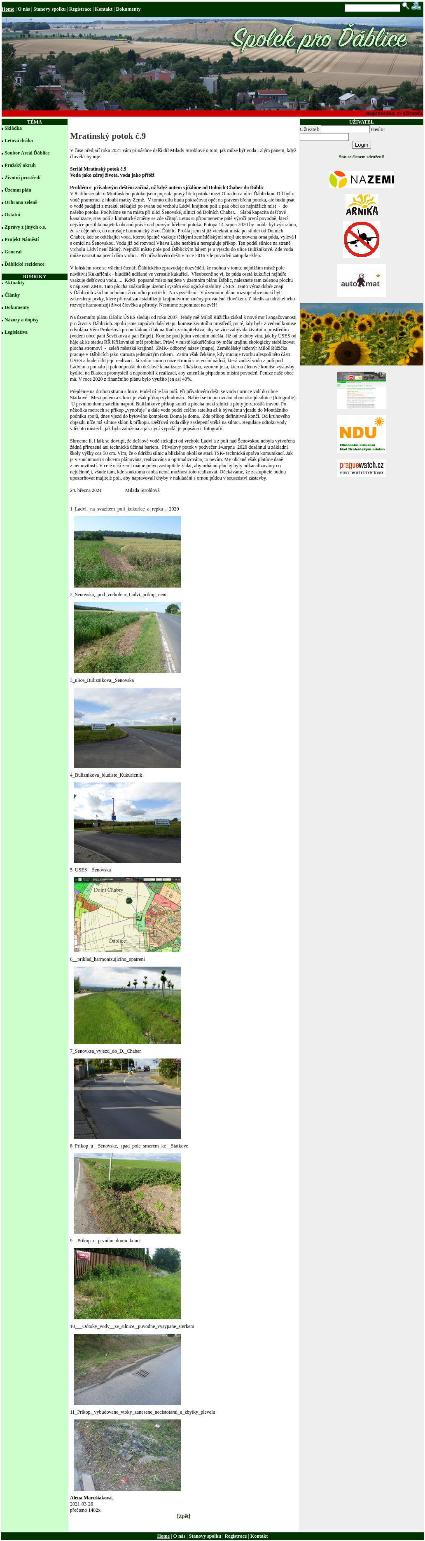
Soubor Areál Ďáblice (27, 153)
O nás (24, 9)
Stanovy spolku (49, 9)
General (13, 252)
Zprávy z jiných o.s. (25, 227)
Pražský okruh (20, 165)
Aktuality (15, 283)
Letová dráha (19, 140)
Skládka (13, 128)
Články (12, 295)
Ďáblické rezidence (24, 264)
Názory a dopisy (22, 320)
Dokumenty (128, 9)
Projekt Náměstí (22, 239)
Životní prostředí (22, 177)
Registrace (80, 9)
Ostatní (12, 215)
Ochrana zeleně (21, 202)
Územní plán (18, 190)
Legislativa (16, 332)
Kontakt (103, 9)
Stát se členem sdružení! (361, 157)
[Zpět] (183, 1516)
